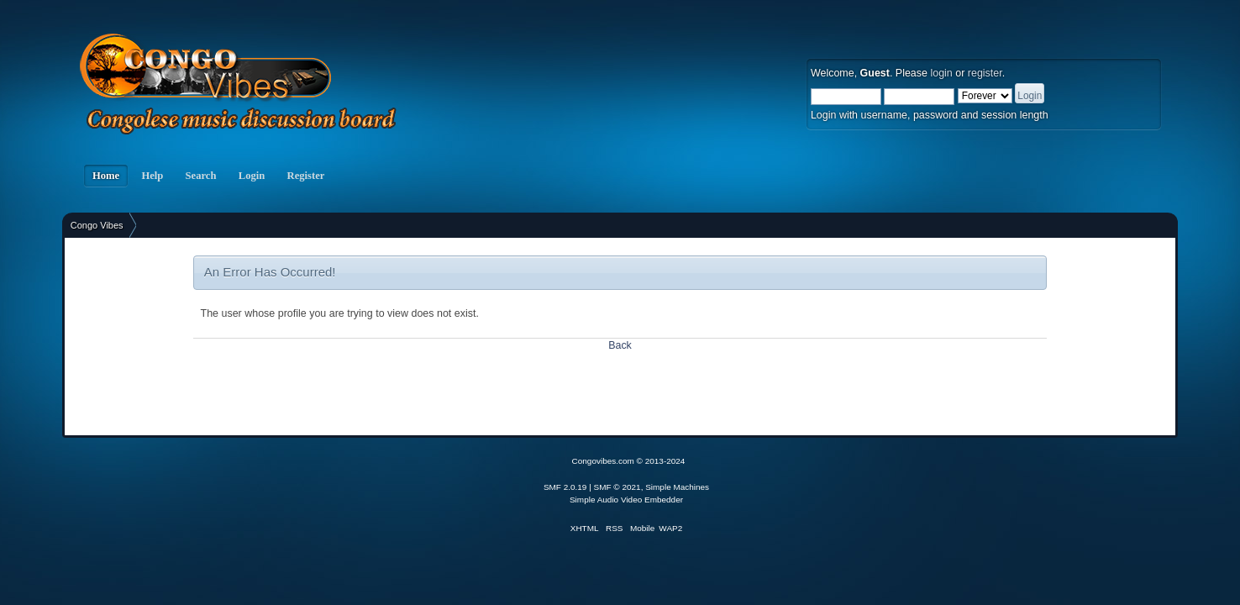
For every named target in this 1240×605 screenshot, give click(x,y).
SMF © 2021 (617, 487)
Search (200, 176)
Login (252, 176)
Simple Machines (677, 487)
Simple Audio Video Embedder (626, 499)
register (985, 73)
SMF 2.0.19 (565, 487)
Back (620, 345)
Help (152, 176)
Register (305, 176)
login (941, 73)
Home (106, 176)
